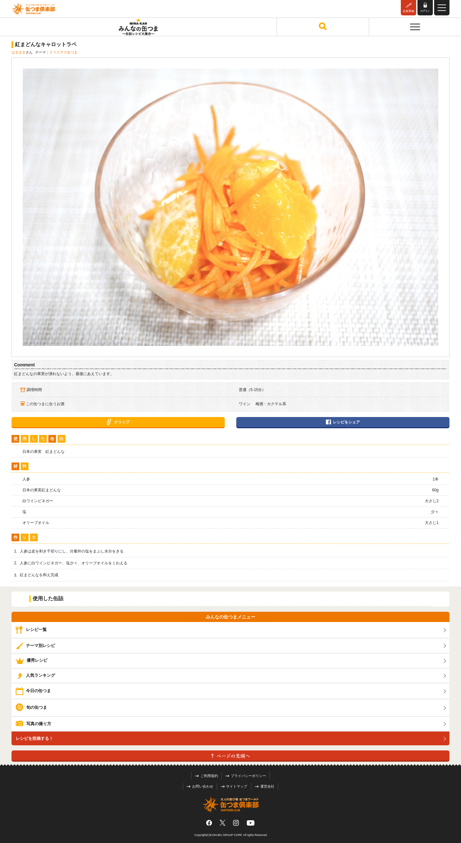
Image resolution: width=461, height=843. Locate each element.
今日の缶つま (33, 690)
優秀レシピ (31, 660)
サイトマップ (234, 786)
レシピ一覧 (31, 629)
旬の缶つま (31, 707)
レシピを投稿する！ (34, 738)
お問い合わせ (200, 786)
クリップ (118, 422)
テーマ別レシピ (35, 645)
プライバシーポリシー (245, 776)
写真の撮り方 (34, 723)
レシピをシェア (343, 422)
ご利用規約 (206, 776)
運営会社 (264, 786)
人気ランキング (35, 675)
